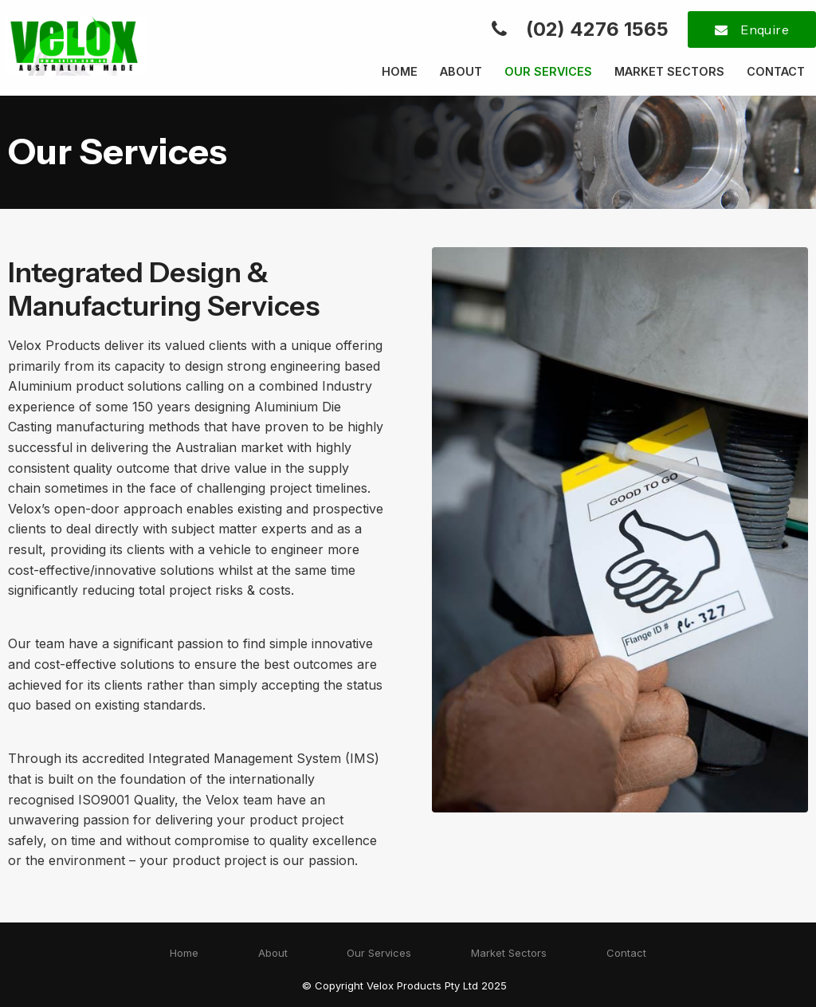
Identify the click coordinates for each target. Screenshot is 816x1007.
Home (400, 71)
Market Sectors (669, 71)
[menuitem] (184, 953)
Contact (776, 71)
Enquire (764, 29)
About (461, 71)
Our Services (548, 71)
